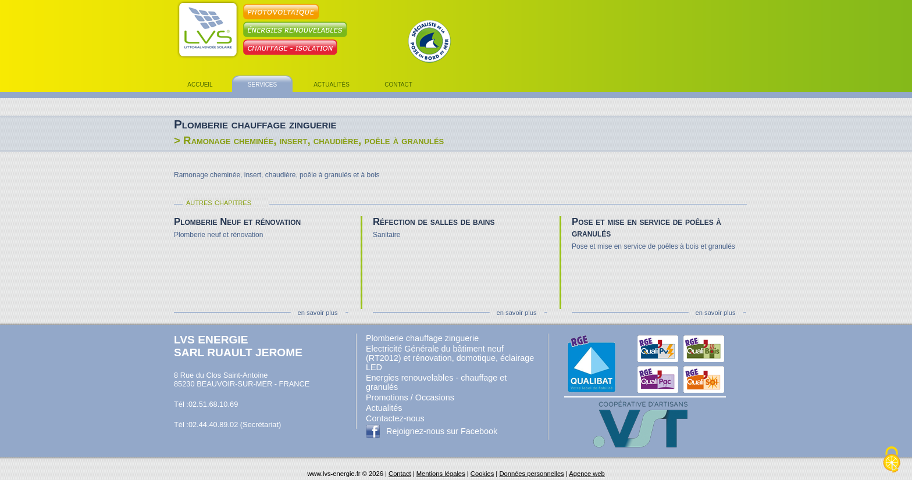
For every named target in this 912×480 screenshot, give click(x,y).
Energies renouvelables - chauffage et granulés (436, 382)
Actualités (384, 408)
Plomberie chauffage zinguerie (422, 338)
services (262, 83)
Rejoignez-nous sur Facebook (441, 431)
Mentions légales (440, 473)
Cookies (482, 473)
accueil (199, 83)
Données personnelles (531, 473)
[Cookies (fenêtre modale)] (891, 460)
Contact (400, 473)
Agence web (587, 473)
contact (398, 83)
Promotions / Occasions (410, 397)
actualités (332, 83)
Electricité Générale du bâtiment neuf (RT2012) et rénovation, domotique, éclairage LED (450, 358)
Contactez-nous (395, 418)
